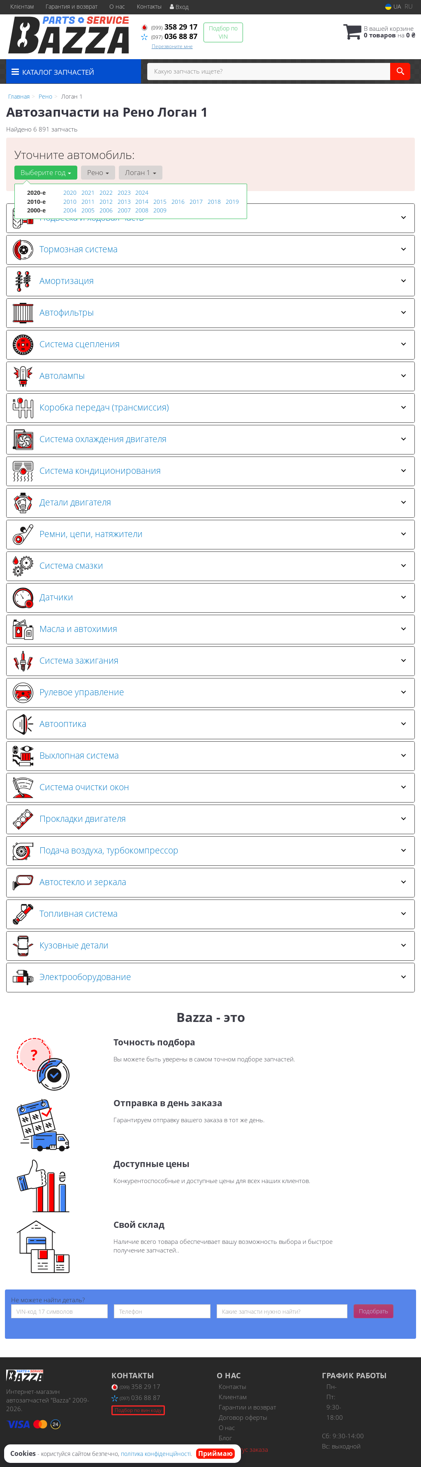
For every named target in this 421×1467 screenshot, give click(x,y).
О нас (117, 6)
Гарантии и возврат (247, 1407)
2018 (214, 201)
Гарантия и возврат (71, 6)
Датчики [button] (209, 598)
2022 (106, 192)
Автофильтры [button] (209, 313)
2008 (141, 210)
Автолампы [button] (209, 376)
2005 (88, 210)
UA (393, 6)
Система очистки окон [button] (209, 787)
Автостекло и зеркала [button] (209, 882)
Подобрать (373, 1311)
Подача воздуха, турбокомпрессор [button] (209, 851)
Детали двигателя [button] (209, 503)
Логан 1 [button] (139, 172)
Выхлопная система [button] (209, 756)
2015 (160, 201)
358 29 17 (169, 27)
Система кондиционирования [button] (209, 471)
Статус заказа (243, 1448)
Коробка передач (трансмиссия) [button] (209, 408)
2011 (88, 201)
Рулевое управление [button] (209, 693)
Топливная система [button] (209, 914)
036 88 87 (169, 36)
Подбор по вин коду (138, 1410)
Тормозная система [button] (209, 250)
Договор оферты (243, 1417)
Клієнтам (22, 6)
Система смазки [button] (209, 566)
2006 (106, 210)
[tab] (210, 249)
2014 (141, 201)
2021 (88, 192)
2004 (69, 210)
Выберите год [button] (46, 172)
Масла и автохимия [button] (209, 629)
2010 (69, 201)
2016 (178, 201)
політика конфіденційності (156, 1454)
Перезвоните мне (172, 46)
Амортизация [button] (209, 281)
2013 (124, 201)
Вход (179, 7)
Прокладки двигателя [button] (209, 819)
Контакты (149, 6)
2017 (196, 201)
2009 (160, 210)
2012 (106, 201)
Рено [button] (98, 172)
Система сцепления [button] (209, 344)
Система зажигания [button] (209, 661)
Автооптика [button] (209, 724)
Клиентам (233, 1397)
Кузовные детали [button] (209, 946)
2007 (124, 210)
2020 (69, 192)
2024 (141, 192)
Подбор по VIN (223, 32)
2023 (124, 192)
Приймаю (215, 1453)
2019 (232, 201)
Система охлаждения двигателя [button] (209, 439)
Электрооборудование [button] (209, 977)
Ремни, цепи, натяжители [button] (209, 534)
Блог (225, 1438)
